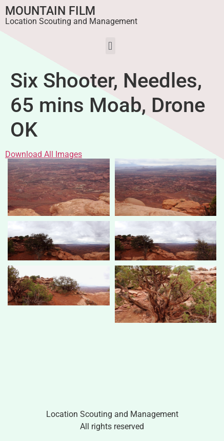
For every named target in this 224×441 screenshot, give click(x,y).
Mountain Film (50, 11)
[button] (110, 45)
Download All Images (43, 154)
